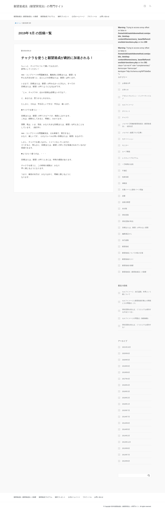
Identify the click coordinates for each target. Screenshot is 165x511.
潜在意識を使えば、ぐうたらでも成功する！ (136, 326)
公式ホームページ (78, 16)
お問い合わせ (104, 16)
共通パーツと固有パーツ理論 (132, 190)
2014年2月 (126, 436)
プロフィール (92, 16)
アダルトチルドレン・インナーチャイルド (136, 97)
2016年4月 (126, 385)
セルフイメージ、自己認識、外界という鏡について (136, 293)
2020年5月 (126, 360)
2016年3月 (126, 391)
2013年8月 (126, 448)
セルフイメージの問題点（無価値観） (135, 318)
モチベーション (127, 139)
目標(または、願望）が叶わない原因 (135, 227)
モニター (125, 145)
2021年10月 (126, 347)
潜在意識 (125, 215)
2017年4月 (126, 379)
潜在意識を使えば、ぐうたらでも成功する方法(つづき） (136, 310)
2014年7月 (126, 417)
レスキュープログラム (130, 158)
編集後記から (127, 234)
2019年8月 (126, 372)
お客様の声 (126, 83)
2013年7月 (126, 455)
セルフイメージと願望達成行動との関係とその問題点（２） (136, 302)
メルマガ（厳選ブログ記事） (132, 133)
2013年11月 (126, 442)
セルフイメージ (127, 105)
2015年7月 (126, 410)
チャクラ (125, 117)
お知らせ (125, 89)
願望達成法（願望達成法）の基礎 (26, 16)
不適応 (124, 171)
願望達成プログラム (48, 16)
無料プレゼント (63, 16)
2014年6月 (126, 423)
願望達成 (125, 246)
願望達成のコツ (127, 259)
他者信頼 (125, 177)
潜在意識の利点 (127, 221)
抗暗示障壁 (126, 202)
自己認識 (125, 240)
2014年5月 (126, 429)
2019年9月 (126, 366)
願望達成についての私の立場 (132, 253)
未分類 (124, 208)
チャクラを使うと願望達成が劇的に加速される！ (57, 58)
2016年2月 (126, 398)
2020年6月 (126, 353)
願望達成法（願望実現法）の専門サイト (39, 6)
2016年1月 (126, 404)
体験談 (124, 183)
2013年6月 (126, 461)
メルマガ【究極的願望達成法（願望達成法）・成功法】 (136, 125)
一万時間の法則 (127, 164)
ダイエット (126, 111)
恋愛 (123, 196)
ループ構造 (126, 151)
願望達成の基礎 (127, 265)
